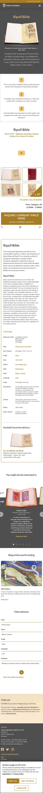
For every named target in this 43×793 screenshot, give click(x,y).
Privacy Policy (18, 774)
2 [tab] (17, 545)
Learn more (21, 788)
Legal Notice (6, 774)
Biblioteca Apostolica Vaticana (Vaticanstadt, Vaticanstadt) (20, 663)
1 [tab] (14, 545)
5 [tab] (27, 545)
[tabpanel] (21, 509)
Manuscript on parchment (23, 346)
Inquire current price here (21, 218)
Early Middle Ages (21, 364)
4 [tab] (23, 545)
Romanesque (19, 369)
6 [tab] (30, 545)
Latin (17, 378)
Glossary (4, 759)
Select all (13, 781)
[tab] (21, 440)
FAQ (2, 757)
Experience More (21, 536)
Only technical (27, 781)
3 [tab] (20, 545)
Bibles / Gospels (20, 373)
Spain (17, 355)
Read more (4, 599)
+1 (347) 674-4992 (33, 1)
